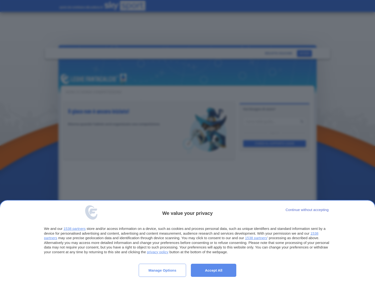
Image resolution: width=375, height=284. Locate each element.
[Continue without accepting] (307, 209)
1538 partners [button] (74, 229)
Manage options (162, 270)
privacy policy (157, 252)
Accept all (213, 270)
